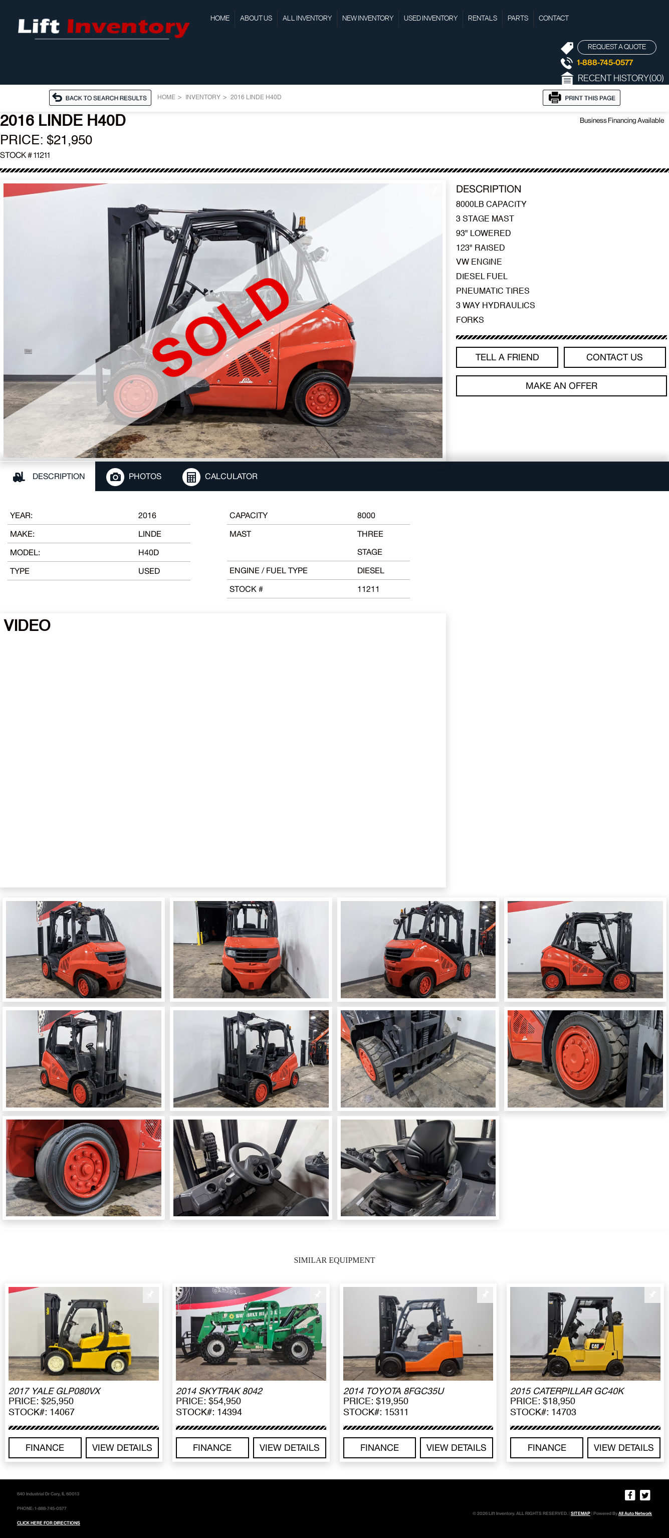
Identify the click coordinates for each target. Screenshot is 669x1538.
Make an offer (561, 385)
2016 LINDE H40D (256, 98)
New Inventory (367, 18)
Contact (554, 18)
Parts (518, 18)
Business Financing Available (622, 120)
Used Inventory (431, 18)
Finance (45, 1447)
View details (122, 1447)
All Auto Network (635, 1513)
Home (220, 18)
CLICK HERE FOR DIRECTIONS (48, 1522)
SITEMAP (580, 1513)
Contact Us (614, 357)
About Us (256, 18)
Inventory (202, 98)
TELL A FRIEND (507, 357)
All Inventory (307, 18)
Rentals (482, 18)
